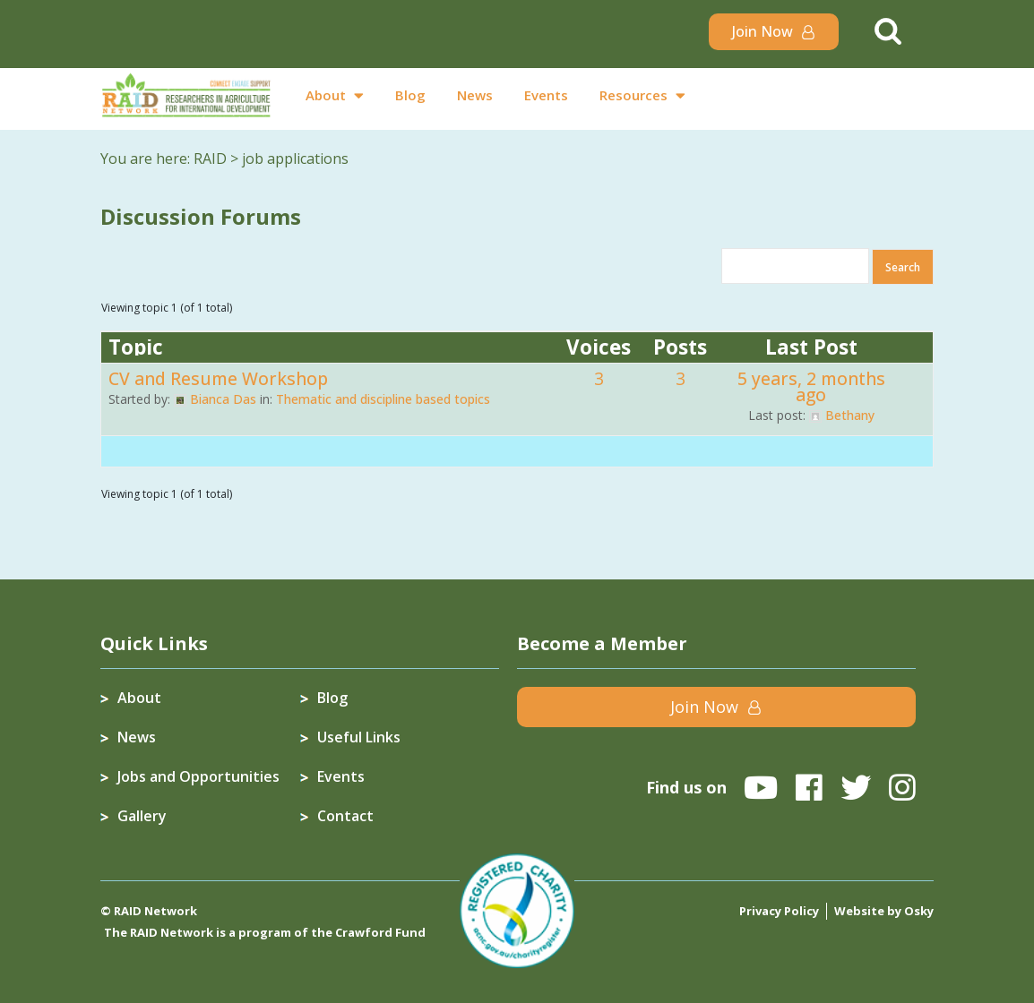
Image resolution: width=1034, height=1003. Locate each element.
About (326, 95)
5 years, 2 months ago (811, 385)
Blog (410, 95)
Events (546, 95)
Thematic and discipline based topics (383, 398)
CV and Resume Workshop (218, 377)
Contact (345, 815)
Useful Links (359, 736)
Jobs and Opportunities (198, 775)
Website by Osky (884, 910)
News (475, 95)
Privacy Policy (779, 910)
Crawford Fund (380, 931)
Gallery (142, 815)
